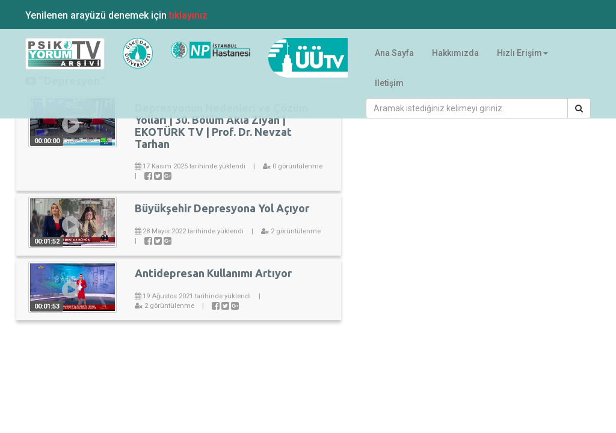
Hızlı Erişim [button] (522, 53)
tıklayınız (188, 15)
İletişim (389, 83)
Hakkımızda (455, 53)
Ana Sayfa (394, 53)
